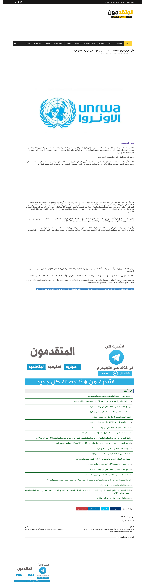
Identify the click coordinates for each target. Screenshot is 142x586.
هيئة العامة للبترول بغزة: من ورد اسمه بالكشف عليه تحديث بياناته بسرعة (99, 405)
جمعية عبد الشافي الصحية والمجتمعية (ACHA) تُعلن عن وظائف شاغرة (100, 468)
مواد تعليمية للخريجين (88, 43)
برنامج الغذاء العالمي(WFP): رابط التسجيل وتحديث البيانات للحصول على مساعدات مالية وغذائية (24, 81)
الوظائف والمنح (57, 43)
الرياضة (47, 43)
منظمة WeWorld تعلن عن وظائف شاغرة (111, 497)
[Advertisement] (49, 22)
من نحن (119, 2)
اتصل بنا (104, 2)
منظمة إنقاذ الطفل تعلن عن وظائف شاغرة (111, 510)
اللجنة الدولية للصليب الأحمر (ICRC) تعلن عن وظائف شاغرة (104, 484)
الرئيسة (127, 43)
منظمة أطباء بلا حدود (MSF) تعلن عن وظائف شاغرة (107, 426)
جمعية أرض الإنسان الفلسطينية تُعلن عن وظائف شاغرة (106, 400)
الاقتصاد (67, 43)
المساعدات (117, 43)
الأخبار (108, 43)
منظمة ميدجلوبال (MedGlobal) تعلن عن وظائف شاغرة (106, 473)
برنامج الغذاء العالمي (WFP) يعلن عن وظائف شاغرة (107, 411)
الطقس (27, 43)
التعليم (101, 43)
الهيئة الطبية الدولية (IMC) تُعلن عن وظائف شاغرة (108, 421)
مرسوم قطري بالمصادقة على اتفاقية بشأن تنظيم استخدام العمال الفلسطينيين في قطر (24, 128)
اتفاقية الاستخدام (127, 2)
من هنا (99, 303)
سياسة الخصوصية (112, 2)
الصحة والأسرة (37, 43)
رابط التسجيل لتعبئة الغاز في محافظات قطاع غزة (108, 463)
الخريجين (76, 43)
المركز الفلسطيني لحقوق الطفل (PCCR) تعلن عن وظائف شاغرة (102, 437)
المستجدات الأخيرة (103, 58)
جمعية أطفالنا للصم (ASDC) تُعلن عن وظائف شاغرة (107, 416)
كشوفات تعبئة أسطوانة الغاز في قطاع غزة (111, 458)
